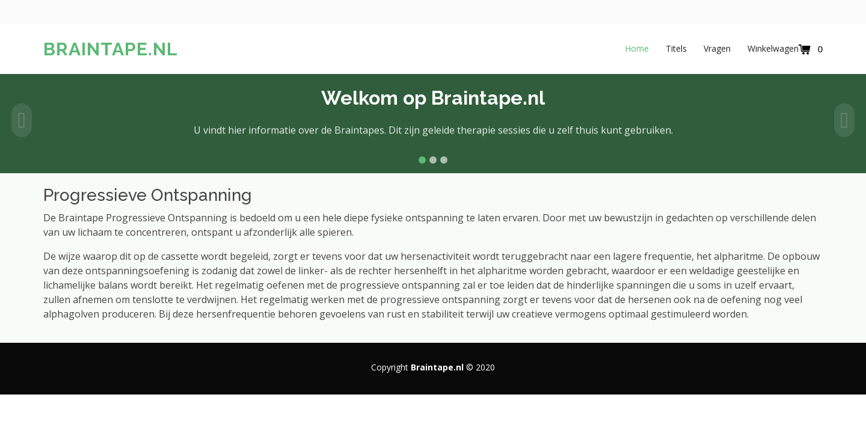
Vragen (717, 48)
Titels (676, 48)
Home (637, 48)
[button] (21, 120)
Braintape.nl (110, 49)
